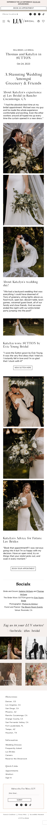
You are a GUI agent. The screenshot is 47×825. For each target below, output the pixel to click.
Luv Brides (10, 754)
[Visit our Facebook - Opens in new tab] (30, 15)
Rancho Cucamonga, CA (16, 718)
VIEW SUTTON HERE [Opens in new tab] (23, 369)
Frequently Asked (14, 751)
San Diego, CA (12, 711)
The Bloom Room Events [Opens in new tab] (32, 609)
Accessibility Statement (37, 819)
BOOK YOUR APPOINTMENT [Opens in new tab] (23, 571)
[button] (13, 16)
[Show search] (8, 22)
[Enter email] (23, 796)
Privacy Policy (22, 819)
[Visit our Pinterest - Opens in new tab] (39, 15)
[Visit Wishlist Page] (43, 22)
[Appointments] (23, 9)
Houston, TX (11, 735)
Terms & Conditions (9, 819)
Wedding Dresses (14, 747)
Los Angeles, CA (13, 708)
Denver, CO (11, 704)
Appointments (12, 773)
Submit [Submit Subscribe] (21, 804)
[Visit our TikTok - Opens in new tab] (43, 15)
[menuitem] (3, 22)
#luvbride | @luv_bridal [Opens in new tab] (24, 633)
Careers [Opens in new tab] (9, 758)
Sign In (9, 780)
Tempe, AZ (10, 732)
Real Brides (18, 51)
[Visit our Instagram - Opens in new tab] (35, 15)
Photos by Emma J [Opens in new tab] (30, 606)
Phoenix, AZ (11, 714)
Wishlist (9, 777)
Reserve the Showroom (16, 761)
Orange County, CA (14, 721)
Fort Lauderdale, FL (14, 728)
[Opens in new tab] (11, 650)
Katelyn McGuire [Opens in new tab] (26, 594)
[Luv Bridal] (23, 22)
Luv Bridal (29, 51)
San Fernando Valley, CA (17, 725)
